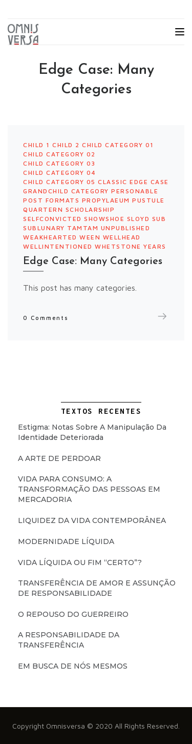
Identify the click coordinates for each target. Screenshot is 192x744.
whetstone (118, 246)
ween (89, 237)
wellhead (122, 237)
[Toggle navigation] (179, 31)
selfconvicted (52, 219)
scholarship (90, 209)
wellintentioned (58, 246)
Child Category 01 (118, 145)
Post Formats (51, 200)
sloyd (138, 219)
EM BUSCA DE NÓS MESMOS (72, 666)
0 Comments (46, 317)
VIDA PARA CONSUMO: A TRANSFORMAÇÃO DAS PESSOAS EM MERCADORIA (89, 489)
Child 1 (36, 145)
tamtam (82, 228)
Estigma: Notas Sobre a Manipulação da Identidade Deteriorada (92, 432)
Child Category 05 (59, 182)
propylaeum (106, 200)
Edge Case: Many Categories (92, 261)
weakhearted (50, 237)
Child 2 (66, 145)
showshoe (104, 219)
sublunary (44, 228)
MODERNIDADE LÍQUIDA (66, 541)
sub (159, 219)
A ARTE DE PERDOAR (59, 458)
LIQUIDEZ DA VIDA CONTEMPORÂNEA (92, 520)
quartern (43, 209)
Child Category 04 (59, 172)
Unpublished (126, 228)
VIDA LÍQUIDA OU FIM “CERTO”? (80, 562)
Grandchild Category (66, 191)
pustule (148, 200)
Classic (112, 182)
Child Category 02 (59, 154)
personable (134, 191)
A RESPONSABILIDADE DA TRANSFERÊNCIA (68, 640)
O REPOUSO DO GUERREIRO (73, 614)
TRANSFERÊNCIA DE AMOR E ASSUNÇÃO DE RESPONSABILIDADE (97, 588)
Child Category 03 (59, 163)
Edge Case (149, 182)
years (154, 246)
